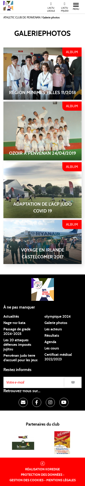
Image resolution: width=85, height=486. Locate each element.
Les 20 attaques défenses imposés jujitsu (17, 344)
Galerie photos (55, 323)
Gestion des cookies (27, 480)
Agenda (50, 342)
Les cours (51, 348)
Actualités (11, 316)
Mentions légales (61, 480)
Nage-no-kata (14, 323)
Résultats (51, 335)
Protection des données (41, 474)
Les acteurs (53, 329)
